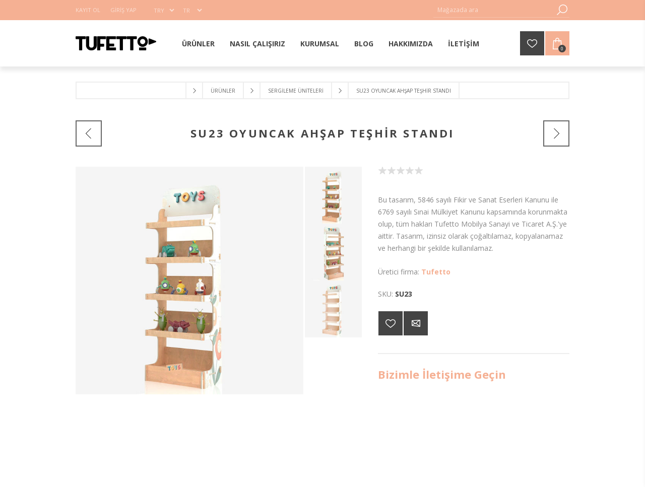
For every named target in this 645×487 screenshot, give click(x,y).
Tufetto (435, 271)
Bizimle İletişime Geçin (442, 374)
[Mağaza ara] (493, 10)
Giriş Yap (123, 10)
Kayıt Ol (88, 10)
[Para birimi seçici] (164, 10)
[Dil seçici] (192, 10)
